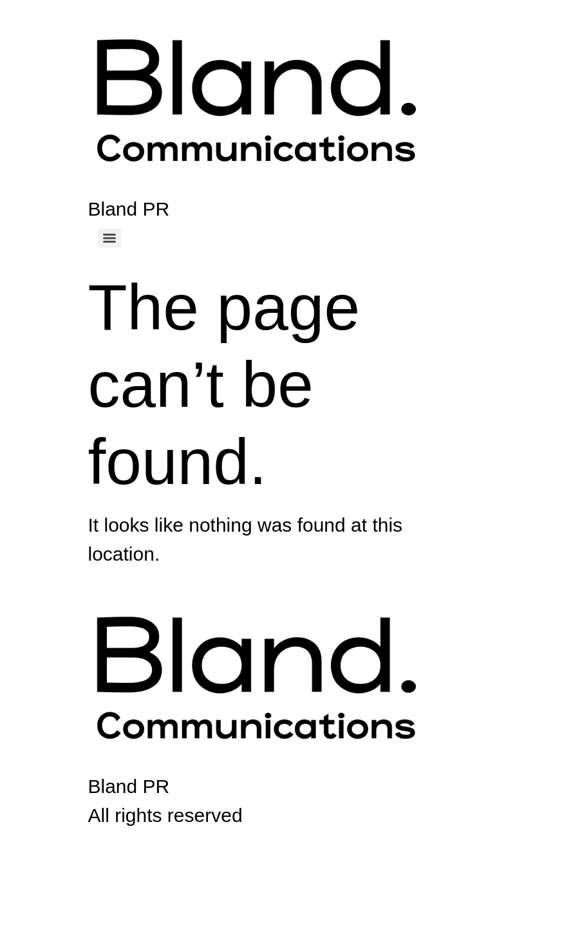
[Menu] (109, 238)
